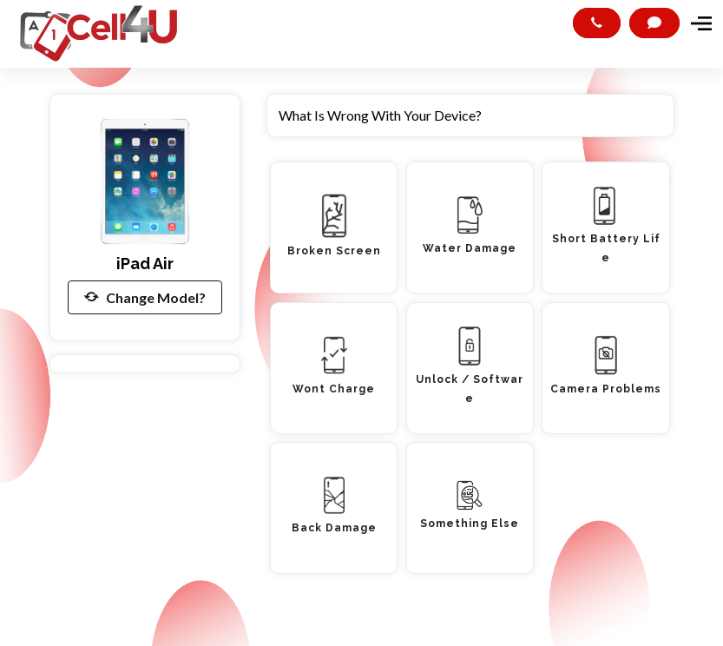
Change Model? (145, 297)
